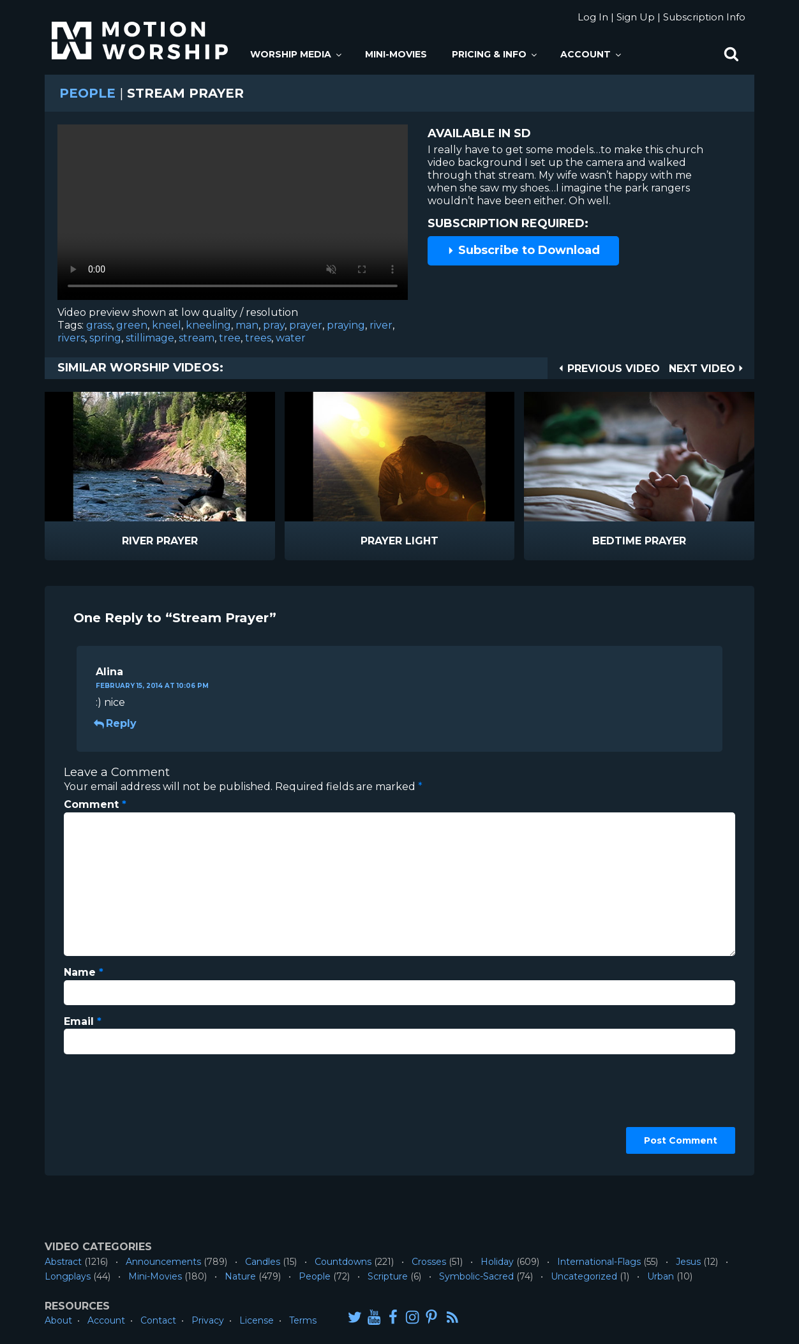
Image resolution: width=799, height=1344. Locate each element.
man (246, 325)
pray (274, 325)
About (58, 1320)
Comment (95, 804)
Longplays (68, 1276)
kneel (166, 325)
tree (230, 338)
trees (258, 338)
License (256, 1320)
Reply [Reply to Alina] (116, 723)
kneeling (208, 325)
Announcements (163, 1261)
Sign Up (635, 17)
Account (591, 54)
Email (82, 1021)
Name (83, 972)
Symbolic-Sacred (476, 1276)
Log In (593, 17)
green (131, 325)
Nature (240, 1276)
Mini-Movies (396, 54)
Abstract (63, 1261)
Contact (158, 1320)
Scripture (388, 1276)
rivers (71, 338)
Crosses (429, 1261)
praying (346, 325)
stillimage (150, 338)
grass (99, 325)
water (291, 338)
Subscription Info (704, 17)
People (87, 93)
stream (196, 338)
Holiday (497, 1261)
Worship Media (296, 54)
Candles (262, 1261)
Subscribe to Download (523, 250)
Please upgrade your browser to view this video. (232, 215)
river (381, 325)
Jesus (688, 1261)
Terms (303, 1320)
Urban (660, 1276)
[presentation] (116, 1110)
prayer (305, 325)
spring (105, 338)
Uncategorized (584, 1276)
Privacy (207, 1320)
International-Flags (599, 1261)
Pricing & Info (495, 54)
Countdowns (343, 1261)
